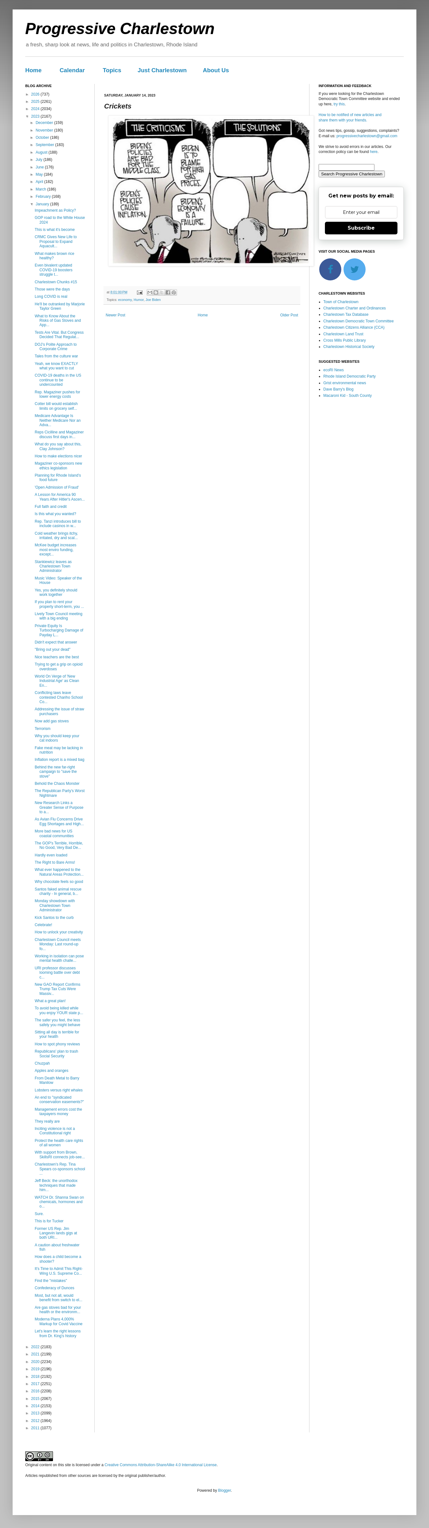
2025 (36, 101)
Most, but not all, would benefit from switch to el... (58, 1297)
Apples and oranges (51, 1070)
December (45, 122)
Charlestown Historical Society (348, 346)
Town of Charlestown (340, 302)
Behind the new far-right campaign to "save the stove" (56, 772)
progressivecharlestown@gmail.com (367, 136)
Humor (139, 300)
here (374, 152)
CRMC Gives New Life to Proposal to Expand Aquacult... (56, 241)
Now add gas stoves (52, 721)
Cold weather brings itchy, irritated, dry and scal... (56, 535)
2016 (36, 1391)
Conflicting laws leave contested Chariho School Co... (59, 697)
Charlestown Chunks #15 (56, 282)
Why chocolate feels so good (59, 881)
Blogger (224, 1490)
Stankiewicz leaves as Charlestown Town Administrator (53, 566)
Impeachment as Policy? (55, 210)
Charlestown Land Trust (343, 334)
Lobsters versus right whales (59, 1090)
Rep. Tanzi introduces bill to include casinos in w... (58, 523)
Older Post (289, 315)
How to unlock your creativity (59, 932)
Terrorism (42, 728)
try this (338, 104)
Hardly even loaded (51, 855)
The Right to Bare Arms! (55, 862)
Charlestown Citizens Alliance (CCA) (354, 327)
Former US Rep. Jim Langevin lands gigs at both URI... (56, 1233)
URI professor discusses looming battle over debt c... (57, 972)
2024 (36, 109)
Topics (112, 70)
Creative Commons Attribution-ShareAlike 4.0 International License (160, 1465)
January (43, 204)
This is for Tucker (49, 1221)
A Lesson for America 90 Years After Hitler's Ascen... (60, 496)
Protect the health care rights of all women (59, 1142)
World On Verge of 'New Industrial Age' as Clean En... (57, 681)
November (45, 130)
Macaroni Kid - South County (347, 395)
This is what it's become (55, 229)
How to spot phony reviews (57, 1044)
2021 (36, 1354)
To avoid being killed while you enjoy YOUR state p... (59, 1010)
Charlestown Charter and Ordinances (354, 308)
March (41, 189)
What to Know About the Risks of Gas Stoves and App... (58, 320)
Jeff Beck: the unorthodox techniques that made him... (56, 1185)
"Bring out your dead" (52, 649)
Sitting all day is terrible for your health (57, 1034)
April (40, 181)
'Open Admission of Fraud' (57, 487)
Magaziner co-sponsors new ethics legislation (58, 465)
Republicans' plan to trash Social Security (56, 1053)
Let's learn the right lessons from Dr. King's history (58, 1333)
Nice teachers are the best (57, 657)
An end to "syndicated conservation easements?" (59, 1099)
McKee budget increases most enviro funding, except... (55, 549)
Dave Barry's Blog (338, 389)
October (43, 137)
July (40, 159)
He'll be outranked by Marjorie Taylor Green (60, 306)
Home (33, 70)
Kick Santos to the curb (54, 917)
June (40, 167)
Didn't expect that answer (56, 642)
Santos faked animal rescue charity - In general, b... (58, 891)
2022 (36, 1347)
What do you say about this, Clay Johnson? (58, 446)
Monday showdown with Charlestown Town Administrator (55, 905)
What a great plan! (50, 1001)
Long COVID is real (51, 296)
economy (125, 300)
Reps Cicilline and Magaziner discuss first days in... (59, 434)
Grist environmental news (344, 383)
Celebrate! (43, 925)
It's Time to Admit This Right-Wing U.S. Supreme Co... (59, 1270)
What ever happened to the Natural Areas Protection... (59, 871)
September (45, 145)
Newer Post (115, 315)
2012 (36, 1421)
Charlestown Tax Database (345, 314)
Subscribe (361, 228)
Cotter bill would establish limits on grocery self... (56, 406)
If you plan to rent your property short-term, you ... (59, 604)
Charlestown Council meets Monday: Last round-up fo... (58, 944)
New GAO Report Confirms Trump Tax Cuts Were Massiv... (57, 989)
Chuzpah (42, 1063)
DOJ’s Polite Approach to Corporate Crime (56, 346)
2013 (36, 1413)
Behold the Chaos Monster (57, 783)
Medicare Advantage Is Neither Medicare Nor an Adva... (58, 420)
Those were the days (52, 289)
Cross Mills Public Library (344, 340)
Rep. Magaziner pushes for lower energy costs (57, 394)
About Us (216, 70)
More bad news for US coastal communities (54, 833)
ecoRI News (333, 370)
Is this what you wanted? (55, 514)
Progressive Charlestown (119, 29)
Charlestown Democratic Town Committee (358, 321)
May (40, 174)
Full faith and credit (51, 506)
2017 (36, 1384)
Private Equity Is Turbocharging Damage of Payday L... (59, 630)
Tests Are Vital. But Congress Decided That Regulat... (59, 334)
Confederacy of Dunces (54, 1288)
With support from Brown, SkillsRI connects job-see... (60, 1154)
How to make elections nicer (58, 456)
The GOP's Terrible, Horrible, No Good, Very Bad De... (59, 845)
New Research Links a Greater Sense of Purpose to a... (59, 807)
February (44, 196)
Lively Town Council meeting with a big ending (58, 616)
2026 (36, 94)
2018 (36, 1376)
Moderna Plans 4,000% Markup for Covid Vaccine (59, 1321)
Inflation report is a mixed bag (59, 759)
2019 (36, 1369)
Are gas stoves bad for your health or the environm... (58, 1309)
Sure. (39, 1214)
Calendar (72, 70)
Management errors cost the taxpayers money (58, 1111)
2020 (36, 1362)
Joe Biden (153, 300)
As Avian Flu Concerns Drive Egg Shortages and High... (59, 821)
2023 (36, 116)
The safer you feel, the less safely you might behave (57, 1022)
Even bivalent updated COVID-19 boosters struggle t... (54, 270)
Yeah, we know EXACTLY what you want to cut (56, 365)
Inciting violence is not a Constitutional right (55, 1130)
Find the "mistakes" (51, 1280)
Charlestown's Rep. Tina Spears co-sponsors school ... (60, 1169)
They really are (47, 1121)
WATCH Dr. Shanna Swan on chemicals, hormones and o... (59, 1202)
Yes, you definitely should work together (56, 592)
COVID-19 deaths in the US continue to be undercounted (58, 380)
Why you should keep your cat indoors (57, 738)
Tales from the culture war (56, 356)
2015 (36, 1398)
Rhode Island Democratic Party (349, 376)
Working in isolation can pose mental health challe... (59, 958)
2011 (36, 1428)
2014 (36, 1406)
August (42, 152)
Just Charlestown (162, 70)
